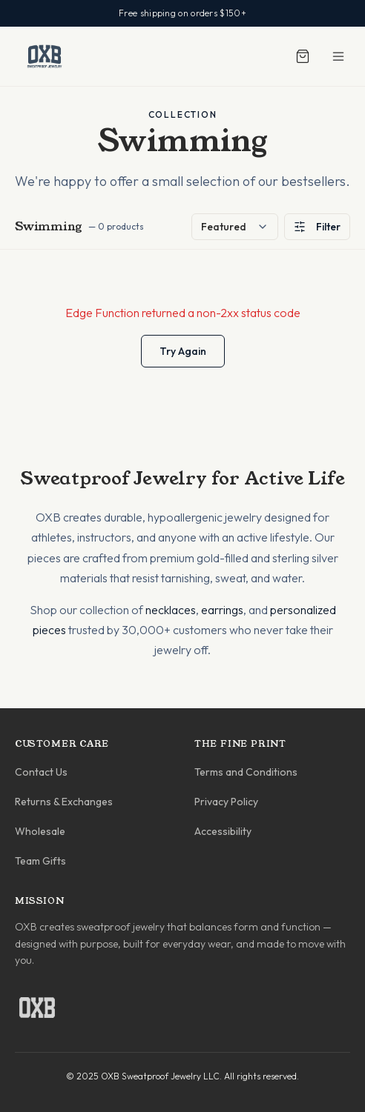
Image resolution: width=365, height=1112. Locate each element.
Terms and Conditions (245, 772)
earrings (222, 609)
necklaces (170, 609)
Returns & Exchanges (64, 801)
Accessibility (222, 831)
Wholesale (40, 831)
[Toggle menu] (338, 56)
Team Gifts (40, 861)
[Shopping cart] (303, 56)
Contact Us (41, 772)
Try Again (183, 351)
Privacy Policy (226, 801)
